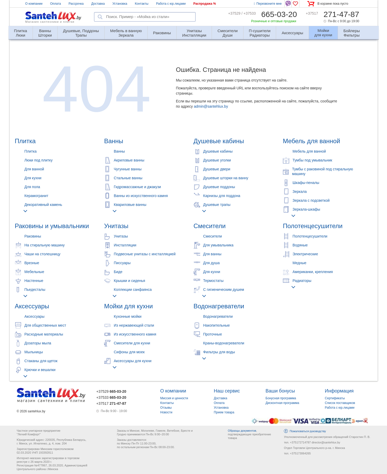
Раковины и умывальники (52, 225)
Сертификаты (335, 398)
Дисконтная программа (282, 403)
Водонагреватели (219, 306)
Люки (20, 30)
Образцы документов (242, 430)
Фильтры (351, 30)
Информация (339, 391)
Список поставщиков (340, 403)
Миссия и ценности (174, 398)
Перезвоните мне (268, 3)
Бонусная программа (281, 398)
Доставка (98, 3)
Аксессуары (292, 33)
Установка (119, 3)
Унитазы (116, 225)
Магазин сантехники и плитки (50, 21)
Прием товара (224, 412)
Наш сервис (227, 391)
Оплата (55, 3)
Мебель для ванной (311, 140)
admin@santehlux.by (211, 106)
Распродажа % (204, 3)
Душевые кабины (219, 140)
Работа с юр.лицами (171, 3)
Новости (166, 412)
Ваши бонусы (280, 391)
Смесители (210, 225)
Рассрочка (76, 3)
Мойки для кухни (128, 306)
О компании (34, 3)
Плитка (25, 140)
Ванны (113, 140)
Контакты (141, 3)
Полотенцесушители (313, 225)
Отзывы (166, 407)
